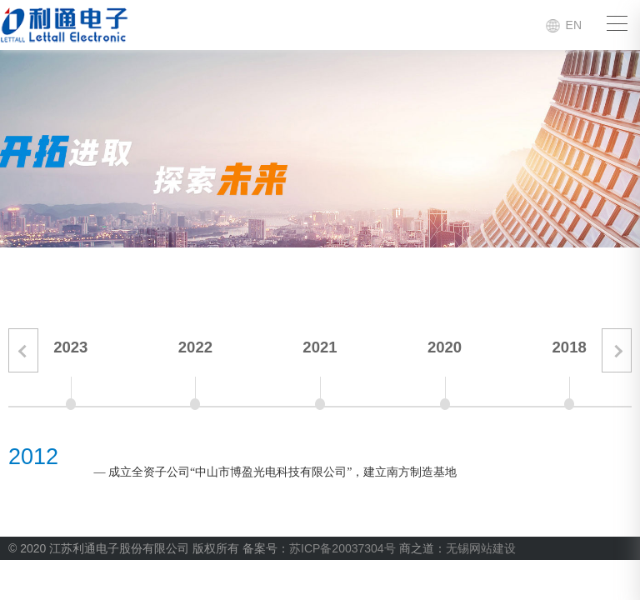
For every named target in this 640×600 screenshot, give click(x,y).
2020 (445, 347)
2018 (569, 347)
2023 (70, 347)
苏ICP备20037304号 (342, 548)
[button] (23, 350)
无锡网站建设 (481, 548)
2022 (195, 347)
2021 (319, 347)
